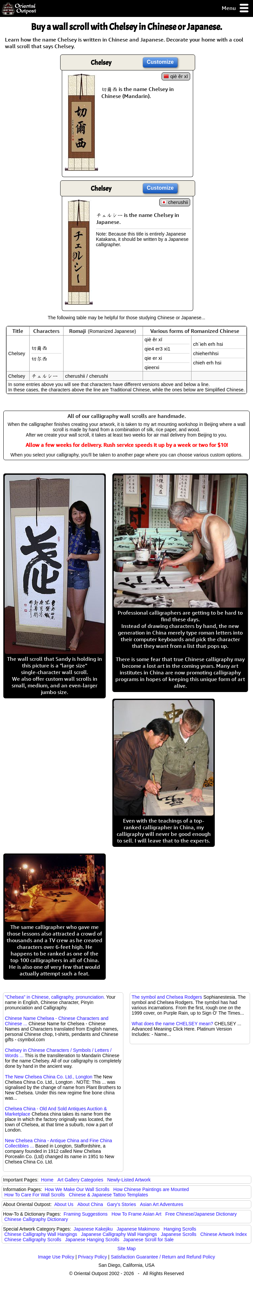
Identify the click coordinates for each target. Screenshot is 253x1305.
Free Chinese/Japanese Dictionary (201, 1214)
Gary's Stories (121, 1204)
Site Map (126, 1248)
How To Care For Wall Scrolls (34, 1194)
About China (90, 1204)
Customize (160, 62)
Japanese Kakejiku (93, 1229)
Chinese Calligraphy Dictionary (36, 1219)
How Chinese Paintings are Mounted (151, 1189)
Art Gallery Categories (80, 1179)
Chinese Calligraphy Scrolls (32, 1239)
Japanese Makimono (138, 1229)
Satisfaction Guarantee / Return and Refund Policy (163, 1256)
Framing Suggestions (85, 1214)
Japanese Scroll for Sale (148, 1239)
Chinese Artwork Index (223, 1234)
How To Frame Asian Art (136, 1214)
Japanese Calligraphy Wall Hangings (119, 1234)
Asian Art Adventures (161, 1204)
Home (47, 1179)
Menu (235, 8)
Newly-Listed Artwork (129, 1179)
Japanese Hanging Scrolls (92, 1239)
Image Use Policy (56, 1256)
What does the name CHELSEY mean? (172, 1023)
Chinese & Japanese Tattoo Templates (108, 1194)
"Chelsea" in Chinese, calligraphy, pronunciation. (55, 997)
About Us (63, 1204)
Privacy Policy (92, 1256)
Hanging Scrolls (180, 1229)
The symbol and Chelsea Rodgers (167, 997)
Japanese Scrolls (178, 1234)
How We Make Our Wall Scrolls (77, 1189)
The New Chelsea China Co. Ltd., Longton (48, 1076)
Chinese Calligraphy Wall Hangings (40, 1234)
